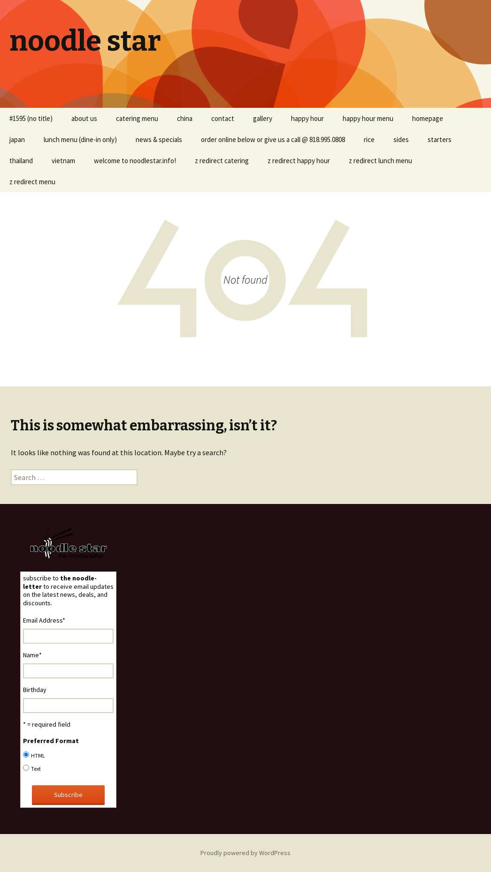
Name (32, 655)
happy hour (307, 118)
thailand (21, 160)
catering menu (137, 118)
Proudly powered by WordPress (245, 853)
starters (440, 139)
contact (222, 118)
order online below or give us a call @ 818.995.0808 (273, 139)
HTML (38, 755)
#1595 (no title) (31, 118)
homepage (427, 118)
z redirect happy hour (299, 160)
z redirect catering (222, 160)
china (184, 118)
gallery (262, 118)
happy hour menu (368, 118)
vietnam (63, 160)
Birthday (34, 689)
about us (84, 118)
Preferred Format (51, 741)
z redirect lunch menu (380, 160)
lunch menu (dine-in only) (80, 139)
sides (401, 139)
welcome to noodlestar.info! (135, 160)
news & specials (159, 139)
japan (17, 139)
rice (369, 139)
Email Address (44, 620)
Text (36, 768)
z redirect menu (32, 181)
